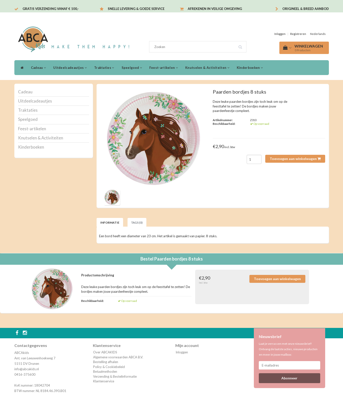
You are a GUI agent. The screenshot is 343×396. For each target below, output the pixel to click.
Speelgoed (132, 68)
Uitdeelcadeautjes (70, 68)
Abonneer (289, 378)
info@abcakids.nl (26, 369)
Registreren (298, 33)
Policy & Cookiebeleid (109, 367)
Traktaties (104, 68)
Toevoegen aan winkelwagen (295, 159)
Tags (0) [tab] (137, 222)
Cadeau (38, 68)
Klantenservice (103, 381)
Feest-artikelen (163, 68)
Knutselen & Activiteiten (207, 68)
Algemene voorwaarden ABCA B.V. (118, 357)
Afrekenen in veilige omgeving (215, 9)
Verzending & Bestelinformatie (115, 376)
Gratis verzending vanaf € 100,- (51, 9)
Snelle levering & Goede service (136, 9)
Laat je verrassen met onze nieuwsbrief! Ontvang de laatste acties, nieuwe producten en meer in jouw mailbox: (288, 349)
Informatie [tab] (109, 222)
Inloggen (280, 33)
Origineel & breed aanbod (305, 9)
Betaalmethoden (105, 371)
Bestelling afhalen (105, 362)
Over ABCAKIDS (105, 352)
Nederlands (318, 33)
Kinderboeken (250, 68)
